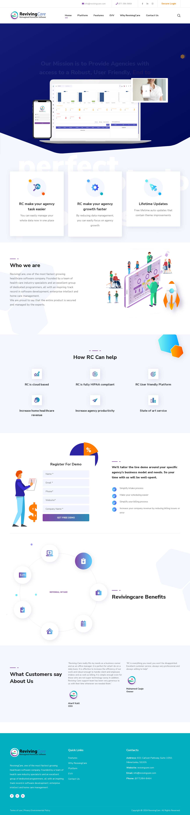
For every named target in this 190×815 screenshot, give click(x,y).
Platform (72, 768)
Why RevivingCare (77, 763)
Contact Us (74, 778)
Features (72, 758)
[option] (95, 685)
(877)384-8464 (143, 778)
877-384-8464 (124, 3)
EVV (70, 773)
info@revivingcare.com (94, 3)
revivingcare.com (145, 767)
